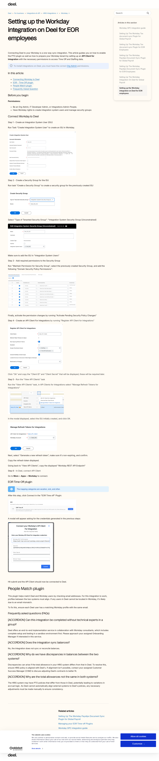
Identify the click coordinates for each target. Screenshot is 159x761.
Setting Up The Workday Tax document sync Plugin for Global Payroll (131, 36)
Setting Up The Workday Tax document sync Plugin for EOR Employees (132, 47)
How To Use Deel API (68, 737)
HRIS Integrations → (50, 13)
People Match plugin (22, 85)
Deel (9, 13)
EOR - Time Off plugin (23, 82)
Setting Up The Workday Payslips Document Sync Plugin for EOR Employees (132, 69)
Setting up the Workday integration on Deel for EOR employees (130, 90)
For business (19, 13)
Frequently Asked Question (25, 89)
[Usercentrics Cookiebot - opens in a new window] (16, 756)
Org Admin (72, 66)
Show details (36, 756)
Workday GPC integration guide (132, 28)
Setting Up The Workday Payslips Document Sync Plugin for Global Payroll (132, 58)
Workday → (65, 13)
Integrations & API (33, 13)
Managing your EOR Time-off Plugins (75, 723)
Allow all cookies (138, 744)
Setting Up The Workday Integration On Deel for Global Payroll (131, 79)
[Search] (132, 13)
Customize (138, 752)
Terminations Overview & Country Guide (77, 732)
